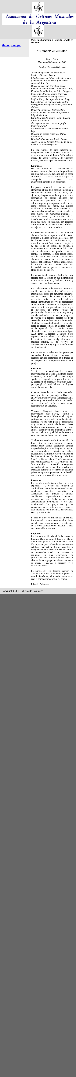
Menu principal (11, 45)
